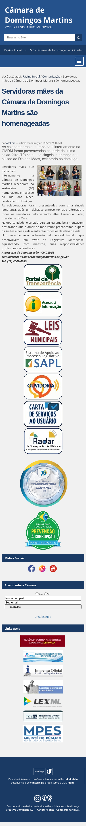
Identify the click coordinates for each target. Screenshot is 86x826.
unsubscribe (43, 617)
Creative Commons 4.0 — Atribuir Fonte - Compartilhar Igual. (43, 809)
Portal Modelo (69, 779)
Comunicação (51, 76)
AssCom (10, 143)
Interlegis (38, 782)
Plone (70, 782)
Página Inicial (13, 50)
